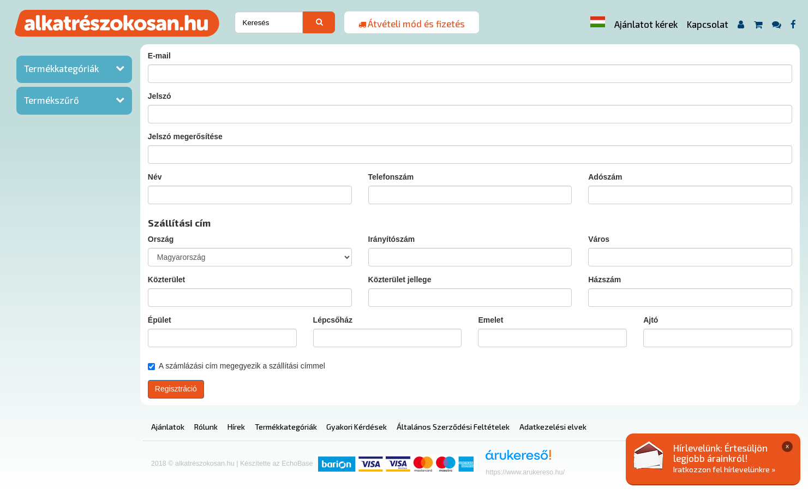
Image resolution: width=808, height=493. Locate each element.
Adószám (605, 177)
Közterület (166, 279)
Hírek (236, 426)
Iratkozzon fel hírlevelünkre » (724, 469)
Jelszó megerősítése (185, 136)
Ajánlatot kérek (646, 24)
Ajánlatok (167, 426)
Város (598, 239)
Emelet (490, 320)
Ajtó (650, 320)
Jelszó (159, 96)
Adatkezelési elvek (552, 426)
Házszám (604, 279)
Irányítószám (391, 239)
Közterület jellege (400, 279)
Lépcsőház (332, 320)
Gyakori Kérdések (356, 426)
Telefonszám (391, 177)
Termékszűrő (51, 99)
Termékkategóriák (61, 68)
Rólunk (206, 426)
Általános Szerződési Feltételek (453, 426)
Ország (160, 239)
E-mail (159, 55)
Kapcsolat (707, 24)
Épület (159, 320)
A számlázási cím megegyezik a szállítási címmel (236, 365)
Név (155, 177)
